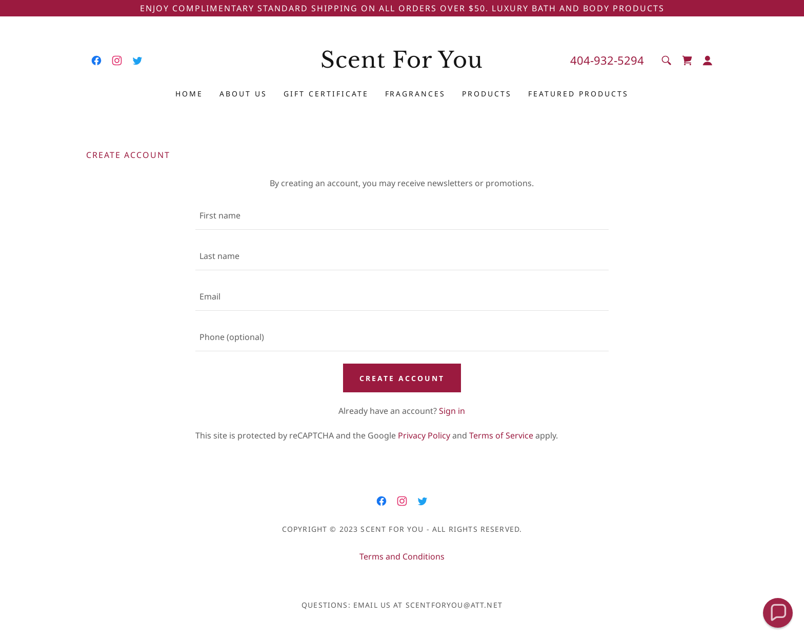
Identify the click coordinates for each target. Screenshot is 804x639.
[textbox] (401, 216)
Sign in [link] (452, 410)
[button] (707, 60)
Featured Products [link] (578, 93)
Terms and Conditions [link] (402, 556)
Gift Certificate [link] (326, 93)
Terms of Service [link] (501, 435)
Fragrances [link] (415, 93)
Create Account (402, 378)
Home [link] (189, 93)
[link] (96, 60)
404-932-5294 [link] (607, 60)
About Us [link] (243, 93)
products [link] (487, 93)
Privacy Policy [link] (424, 435)
